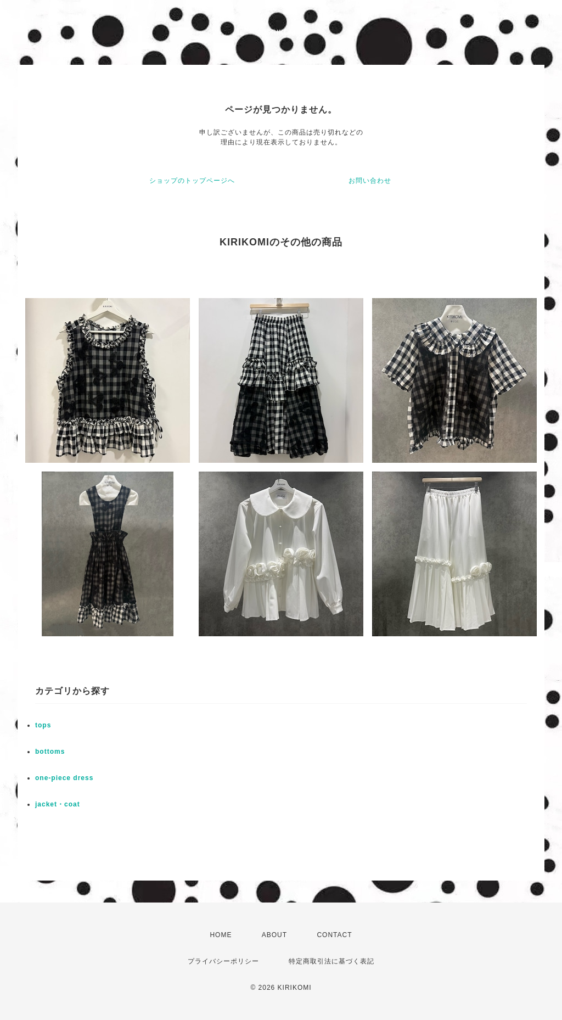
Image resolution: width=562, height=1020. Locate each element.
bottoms (50, 751)
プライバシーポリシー (223, 961)
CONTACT (334, 935)
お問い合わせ (370, 180)
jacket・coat (57, 804)
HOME (221, 935)
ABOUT (274, 935)
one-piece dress (64, 778)
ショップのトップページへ (192, 180)
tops (43, 725)
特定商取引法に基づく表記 (331, 961)
